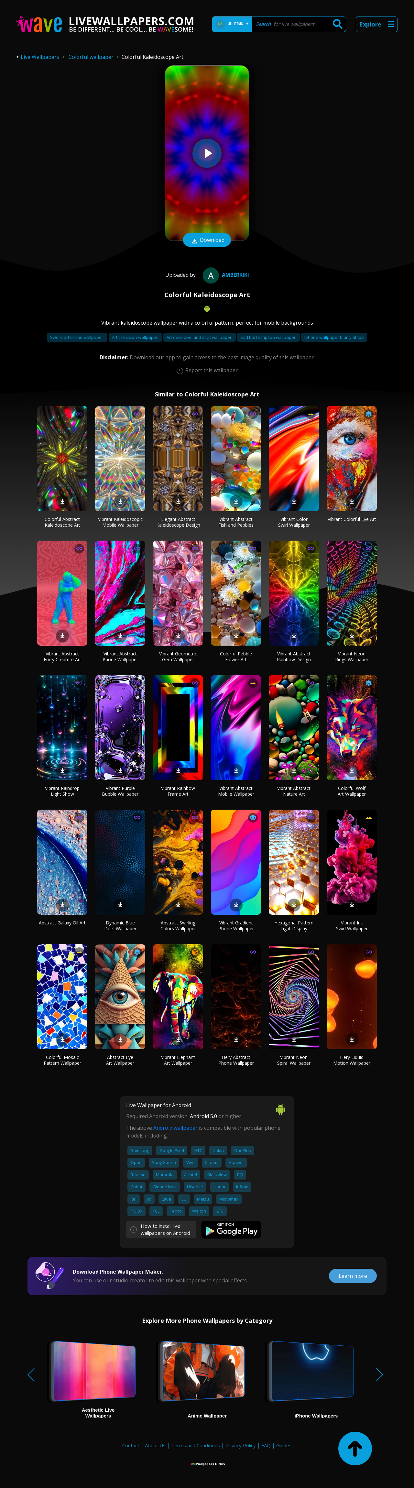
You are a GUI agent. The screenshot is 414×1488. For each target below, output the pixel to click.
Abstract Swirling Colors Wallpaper (178, 926)
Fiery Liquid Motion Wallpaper (351, 1060)
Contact (130, 1445)
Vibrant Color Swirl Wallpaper (294, 522)
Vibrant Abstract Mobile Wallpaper (236, 791)
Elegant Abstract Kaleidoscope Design (178, 522)
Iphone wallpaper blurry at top (334, 337)
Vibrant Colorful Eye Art (352, 519)
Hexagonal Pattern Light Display (293, 926)
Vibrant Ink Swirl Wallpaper (352, 926)
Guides (284, 1445)
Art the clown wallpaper (135, 337)
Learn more (353, 1275)
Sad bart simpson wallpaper (268, 337)
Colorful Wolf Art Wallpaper (352, 791)
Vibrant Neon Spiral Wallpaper (293, 1060)
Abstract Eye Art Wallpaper (120, 1060)
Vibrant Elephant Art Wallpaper (178, 1060)
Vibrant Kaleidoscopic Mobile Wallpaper (120, 522)
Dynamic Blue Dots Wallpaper (120, 926)
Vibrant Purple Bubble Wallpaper (120, 791)
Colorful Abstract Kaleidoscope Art (62, 522)
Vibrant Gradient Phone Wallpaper (236, 926)
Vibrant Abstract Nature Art (293, 791)
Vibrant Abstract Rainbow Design (294, 657)
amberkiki (225, 274)
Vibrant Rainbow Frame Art (178, 791)
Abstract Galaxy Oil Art (62, 923)
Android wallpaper (175, 1127)
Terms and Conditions (195, 1445)
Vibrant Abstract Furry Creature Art (62, 657)
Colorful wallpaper (91, 56)
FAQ (266, 1445)
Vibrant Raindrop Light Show (62, 791)
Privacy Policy (240, 1445)
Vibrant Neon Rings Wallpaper (351, 657)
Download (207, 240)
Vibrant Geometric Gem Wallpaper (178, 657)
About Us (155, 1445)
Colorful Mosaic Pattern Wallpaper (62, 1060)
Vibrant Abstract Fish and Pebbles (236, 522)
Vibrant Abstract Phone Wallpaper (120, 657)
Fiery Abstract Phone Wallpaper (236, 1060)
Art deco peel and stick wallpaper (200, 337)
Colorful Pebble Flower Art (236, 657)
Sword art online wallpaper (77, 337)
